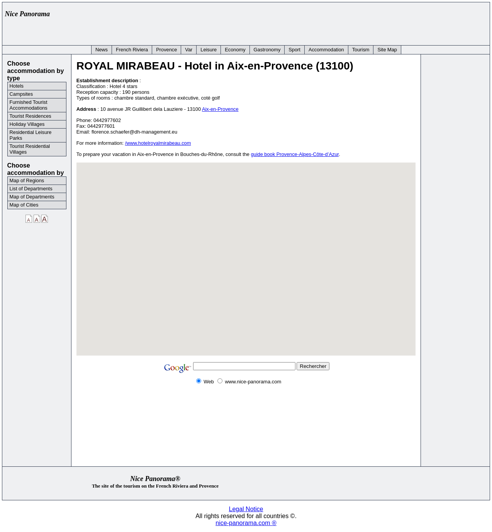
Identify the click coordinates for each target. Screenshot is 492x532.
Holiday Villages (27, 124)
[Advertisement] (346, 22)
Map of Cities (24, 205)
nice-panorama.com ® (246, 523)
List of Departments (31, 188)
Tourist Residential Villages (30, 149)
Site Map (387, 50)
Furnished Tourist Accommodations (29, 105)
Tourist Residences (30, 116)
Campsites (21, 94)
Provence (166, 50)
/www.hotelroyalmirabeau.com (158, 143)
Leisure (208, 50)
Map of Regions (27, 180)
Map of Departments (32, 197)
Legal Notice (246, 509)
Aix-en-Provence (220, 109)
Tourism (361, 50)
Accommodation (326, 50)
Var (188, 50)
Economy (235, 50)
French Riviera (132, 50)
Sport (294, 50)
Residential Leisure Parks (31, 135)
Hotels (17, 86)
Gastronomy (267, 50)
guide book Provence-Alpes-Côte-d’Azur (295, 154)
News (101, 50)
